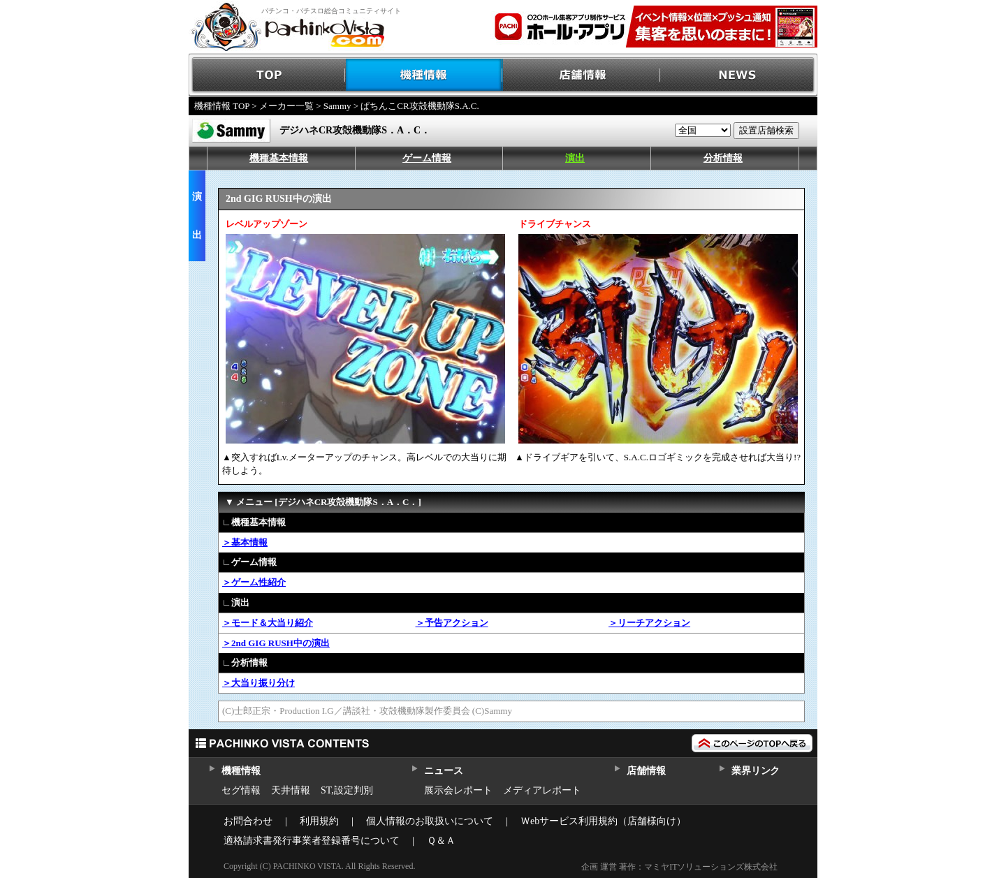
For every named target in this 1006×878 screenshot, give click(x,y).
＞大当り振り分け (258, 683)
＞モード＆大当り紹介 (267, 622)
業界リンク (755, 771)
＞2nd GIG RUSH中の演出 (276, 643)
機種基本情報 (278, 158)
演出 (575, 158)
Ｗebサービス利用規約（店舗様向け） (603, 821)
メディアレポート (542, 790)
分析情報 (723, 158)
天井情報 (290, 790)
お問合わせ (248, 821)
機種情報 (424, 75)
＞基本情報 (245, 542)
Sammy (337, 106)
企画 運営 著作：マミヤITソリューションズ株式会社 (679, 867)
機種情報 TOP (221, 106)
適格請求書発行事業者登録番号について (312, 840)
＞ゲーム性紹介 (254, 582)
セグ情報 (241, 790)
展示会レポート (458, 790)
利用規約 (319, 821)
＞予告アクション (452, 622)
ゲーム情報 (426, 158)
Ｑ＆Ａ (441, 840)
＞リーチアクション (649, 622)
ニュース (443, 771)
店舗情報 (581, 75)
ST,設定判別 (347, 790)
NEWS (738, 75)
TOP (267, 75)
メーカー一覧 (286, 106)
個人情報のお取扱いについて (429, 821)
